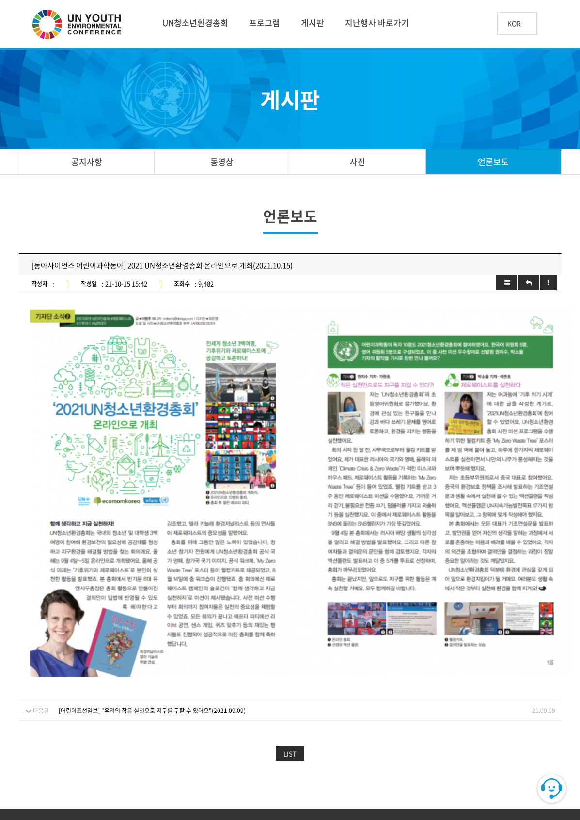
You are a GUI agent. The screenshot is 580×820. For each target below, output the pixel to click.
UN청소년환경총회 (195, 22)
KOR (514, 24)
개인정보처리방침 (207, 739)
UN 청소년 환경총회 (80, 25)
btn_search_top (553, 23)
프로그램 (264, 22)
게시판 (312, 22)
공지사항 (86, 161)
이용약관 (147, 739)
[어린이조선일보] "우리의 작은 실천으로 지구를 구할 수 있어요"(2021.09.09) (152, 616)
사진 (357, 161)
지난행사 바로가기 (377, 22)
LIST (290, 659)
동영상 (222, 161)
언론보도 (493, 161)
